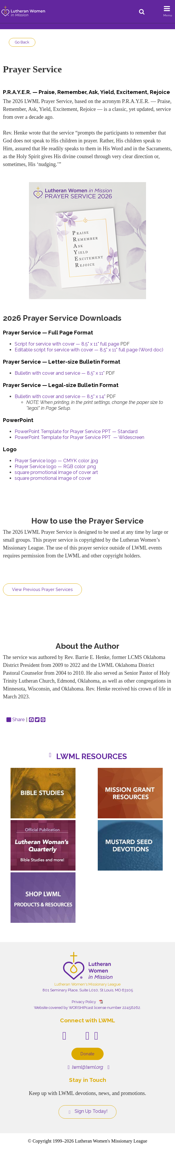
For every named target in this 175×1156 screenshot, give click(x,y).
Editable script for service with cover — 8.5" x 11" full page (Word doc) (89, 350)
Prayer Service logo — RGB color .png (55, 466)
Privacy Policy (84, 1002)
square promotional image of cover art (56, 472)
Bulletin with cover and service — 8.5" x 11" (59, 373)
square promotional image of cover (53, 478)
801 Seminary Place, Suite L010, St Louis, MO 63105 (87, 990)
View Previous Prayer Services (42, 589)
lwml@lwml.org (85, 1067)
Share (15, 719)
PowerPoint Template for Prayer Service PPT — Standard (76, 431)
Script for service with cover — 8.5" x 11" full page (67, 344)
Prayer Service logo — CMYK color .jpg (56, 460)
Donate (87, 1053)
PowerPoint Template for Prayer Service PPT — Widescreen (79, 437)
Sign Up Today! (87, 1111)
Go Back (22, 42)
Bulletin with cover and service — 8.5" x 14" (60, 396)
